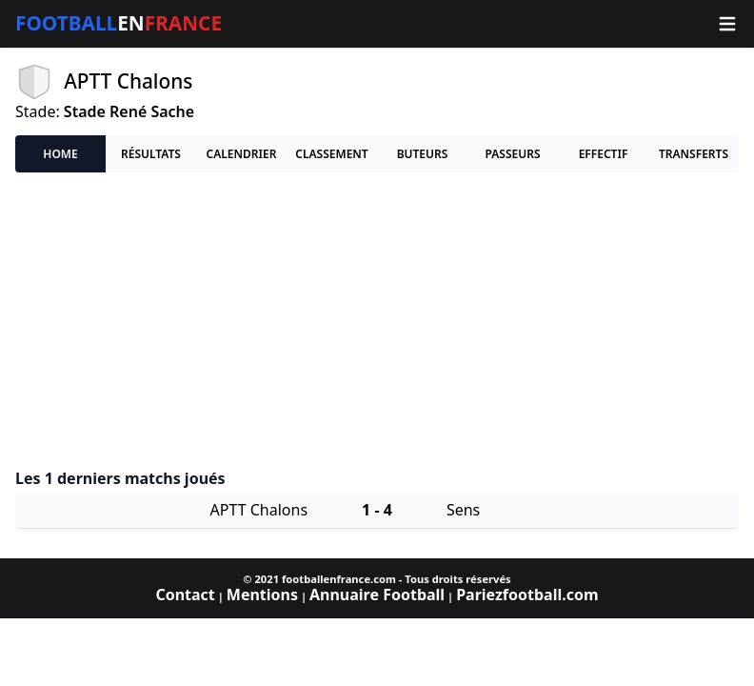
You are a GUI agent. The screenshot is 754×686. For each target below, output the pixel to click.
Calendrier (242, 154)
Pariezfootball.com (527, 594)
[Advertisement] (377, 321)
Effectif (603, 154)
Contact (184, 594)
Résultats (151, 154)
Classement (331, 154)
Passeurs (512, 154)
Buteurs (422, 154)
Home (60, 154)
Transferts (693, 154)
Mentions (262, 594)
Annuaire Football (377, 594)
